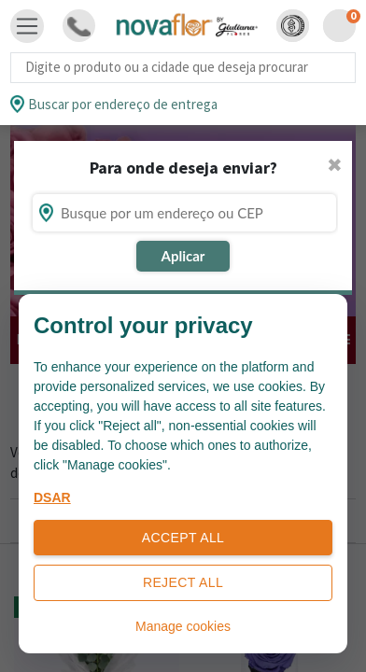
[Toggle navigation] (27, 26)
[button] (292, 25)
